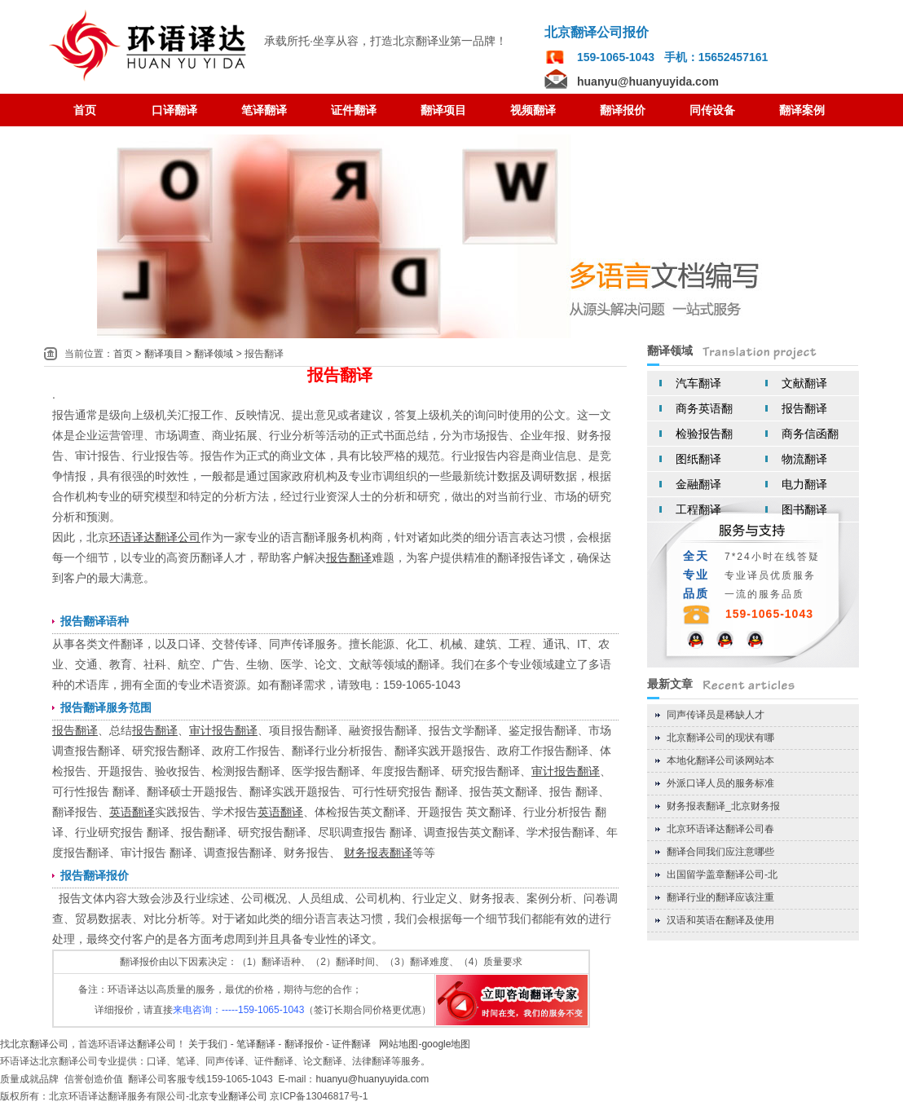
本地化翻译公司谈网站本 (720, 760)
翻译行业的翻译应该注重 (720, 897)
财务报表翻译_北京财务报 (723, 806)
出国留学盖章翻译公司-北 (722, 874)
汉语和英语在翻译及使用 (720, 920)
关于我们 (207, 1044)
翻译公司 (156, 1044)
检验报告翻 (704, 433)
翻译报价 (304, 1044)
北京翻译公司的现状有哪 (720, 737)
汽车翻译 (698, 383)
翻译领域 (213, 353)
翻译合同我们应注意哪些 (720, 851)
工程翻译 (698, 509)
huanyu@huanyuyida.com (648, 81)
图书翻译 (804, 509)
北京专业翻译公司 (228, 1096)
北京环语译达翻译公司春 (720, 829)
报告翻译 (804, 408)
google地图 (445, 1044)
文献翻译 (804, 383)
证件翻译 (351, 1044)
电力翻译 (804, 484)
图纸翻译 (698, 458)
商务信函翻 (810, 433)
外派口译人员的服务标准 (720, 783)
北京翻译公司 (39, 1044)
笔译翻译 (255, 1044)
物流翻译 (804, 458)
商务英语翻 (704, 408)
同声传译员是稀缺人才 (715, 714)
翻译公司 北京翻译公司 (150, 46)
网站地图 (398, 1044)
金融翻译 (698, 484)
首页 (123, 353)
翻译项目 (163, 353)
